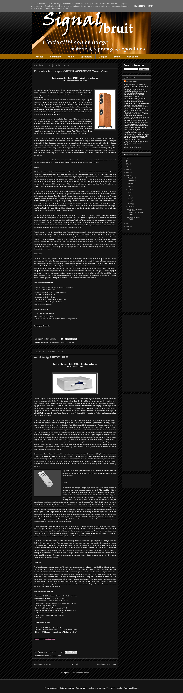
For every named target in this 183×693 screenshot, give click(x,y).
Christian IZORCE (132, 81)
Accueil (39, 57)
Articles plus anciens (106, 664)
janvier (130, 206)
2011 (128, 167)
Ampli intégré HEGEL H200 (51, 357)
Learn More (139, 6)
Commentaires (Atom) (80, 673)
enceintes (45, 342)
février (130, 204)
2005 (128, 229)
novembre (131, 181)
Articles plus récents (43, 664)
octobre (130, 183)
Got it (150, 6)
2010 (128, 169)
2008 (128, 175)
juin (129, 192)
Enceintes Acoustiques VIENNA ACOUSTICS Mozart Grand (71, 71)
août (129, 186)
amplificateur (46, 656)
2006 (128, 226)
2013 (128, 161)
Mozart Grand (55, 342)
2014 (128, 158)
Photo (117, 57)
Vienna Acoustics (67, 342)
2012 (128, 164)
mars (129, 201)
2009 (128, 172)
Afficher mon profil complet (132, 147)
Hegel (59, 656)
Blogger (135, 688)
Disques (103, 57)
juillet (130, 189)
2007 (128, 223)
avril (129, 198)
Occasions (132, 57)
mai (129, 195)
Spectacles (86, 57)
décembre (131, 178)
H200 (54, 656)
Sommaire (55, 57)
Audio (71, 57)
